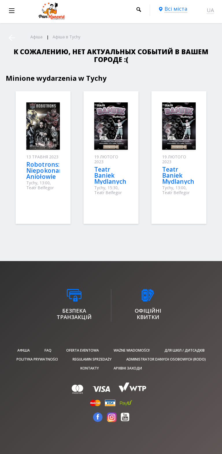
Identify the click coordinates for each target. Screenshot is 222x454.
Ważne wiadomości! (132, 350)
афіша (23, 350)
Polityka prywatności (37, 359)
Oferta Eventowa (82, 350)
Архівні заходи (128, 368)
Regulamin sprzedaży (92, 359)
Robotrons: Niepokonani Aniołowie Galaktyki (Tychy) (45, 176)
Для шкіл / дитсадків (184, 350)
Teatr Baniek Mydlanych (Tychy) (110, 178)
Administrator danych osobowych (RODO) (166, 359)
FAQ (48, 350)
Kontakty (89, 368)
